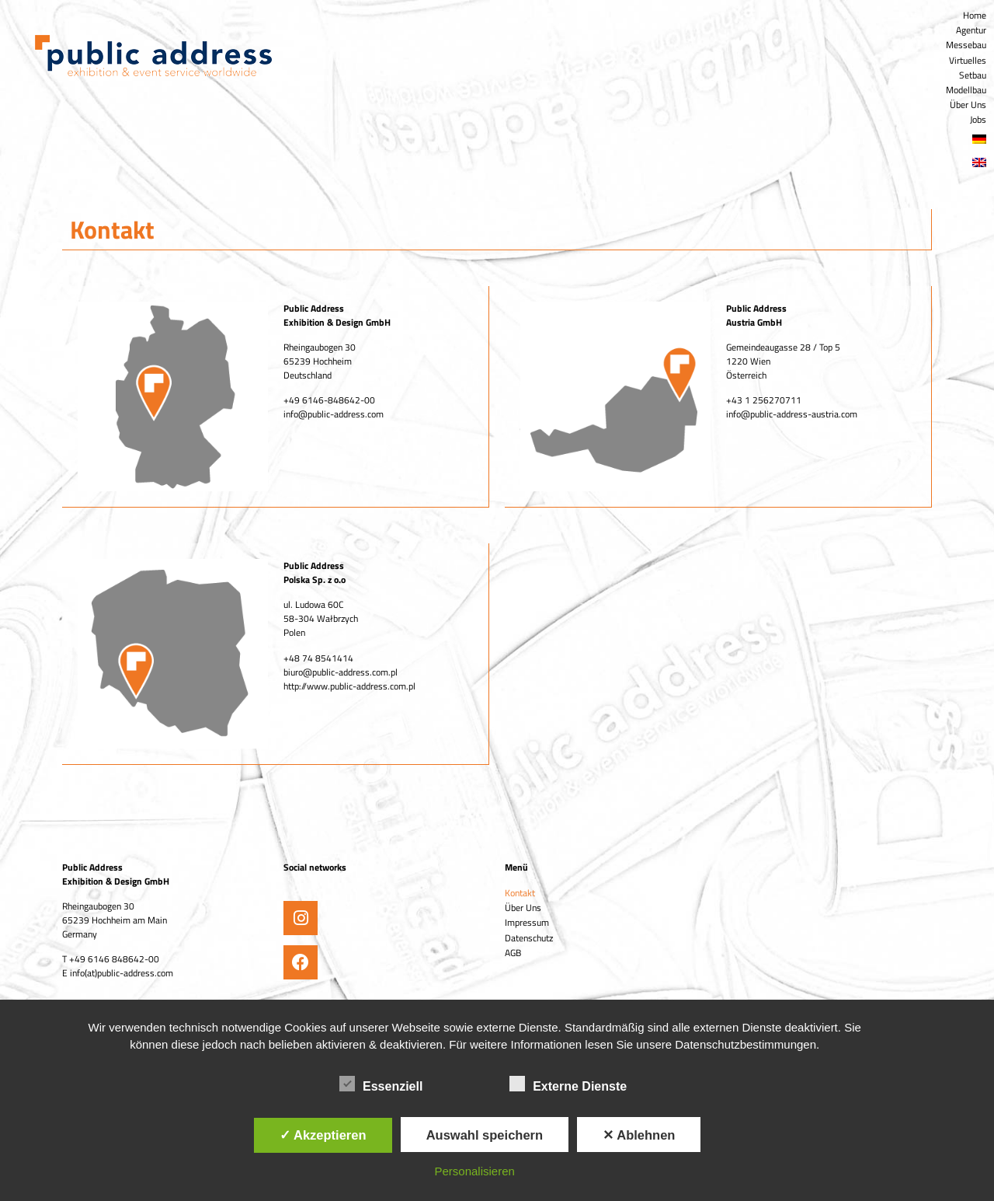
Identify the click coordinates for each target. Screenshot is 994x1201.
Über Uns (968, 104)
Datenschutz (529, 937)
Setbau (972, 75)
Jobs (978, 119)
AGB (513, 952)
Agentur (971, 30)
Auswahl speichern (484, 1135)
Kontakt (520, 892)
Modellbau (966, 89)
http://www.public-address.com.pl (349, 686)
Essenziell (380, 1083)
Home (974, 15)
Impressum (527, 922)
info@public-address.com (333, 414)
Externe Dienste (568, 1083)
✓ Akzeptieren (323, 1135)
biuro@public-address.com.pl (340, 672)
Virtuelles (967, 60)
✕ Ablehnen (639, 1135)
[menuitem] (745, 139)
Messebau (966, 44)
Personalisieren (475, 1171)
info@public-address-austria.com (791, 414)
